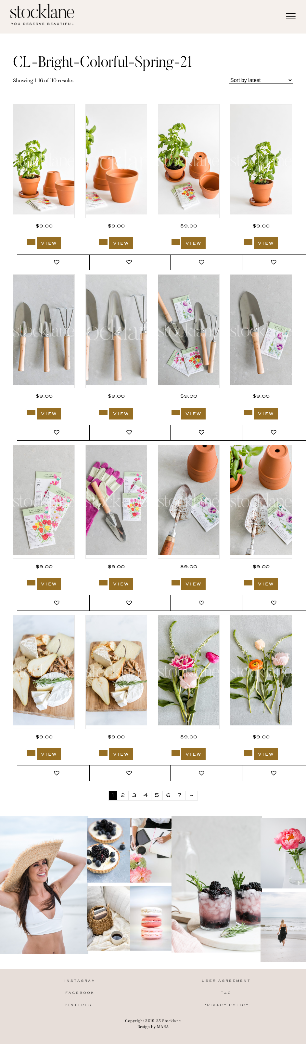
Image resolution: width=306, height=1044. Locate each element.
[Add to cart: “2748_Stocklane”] (103, 582)
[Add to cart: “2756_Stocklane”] (103, 242)
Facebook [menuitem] (80, 993)
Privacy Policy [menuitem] (226, 1005)
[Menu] (290, 16)
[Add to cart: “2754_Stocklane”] (248, 242)
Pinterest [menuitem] (80, 1005)
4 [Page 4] (145, 795)
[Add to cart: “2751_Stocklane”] (176, 412)
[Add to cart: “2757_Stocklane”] (31, 242)
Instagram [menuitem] (80, 981)
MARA (163, 1026)
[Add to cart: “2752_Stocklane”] (103, 412)
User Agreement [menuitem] (226, 981)
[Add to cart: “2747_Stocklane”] (176, 582)
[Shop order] (261, 80)
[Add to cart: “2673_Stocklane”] (176, 753)
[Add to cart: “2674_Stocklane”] (103, 753)
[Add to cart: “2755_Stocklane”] (176, 242)
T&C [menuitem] (226, 993)
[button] (57, 262)
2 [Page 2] (123, 795)
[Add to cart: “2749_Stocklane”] (31, 582)
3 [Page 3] (134, 795)
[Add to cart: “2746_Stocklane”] (248, 582)
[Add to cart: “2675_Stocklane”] (31, 753)
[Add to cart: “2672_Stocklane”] (248, 753)
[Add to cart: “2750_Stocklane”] (248, 412)
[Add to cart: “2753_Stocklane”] (31, 412)
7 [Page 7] (179, 795)
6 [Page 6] (168, 795)
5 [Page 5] (157, 795)
